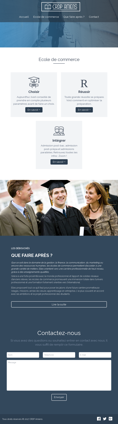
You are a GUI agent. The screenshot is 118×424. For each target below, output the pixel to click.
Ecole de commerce (46, 16)
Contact (94, 16)
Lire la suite (59, 304)
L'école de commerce (57, 36)
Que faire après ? (73, 16)
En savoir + (34, 109)
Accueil (24, 16)
